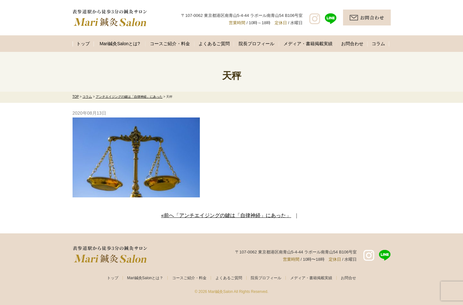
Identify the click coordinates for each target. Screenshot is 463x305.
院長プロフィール (256, 43)
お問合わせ (352, 43)
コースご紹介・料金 (170, 43)
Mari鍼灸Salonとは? (120, 43)
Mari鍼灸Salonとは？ (145, 278)
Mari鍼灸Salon (220, 291)
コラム (378, 43)
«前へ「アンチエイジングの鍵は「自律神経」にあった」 (226, 215)
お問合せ (348, 278)
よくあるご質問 (214, 43)
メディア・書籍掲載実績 (308, 43)
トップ (83, 43)
